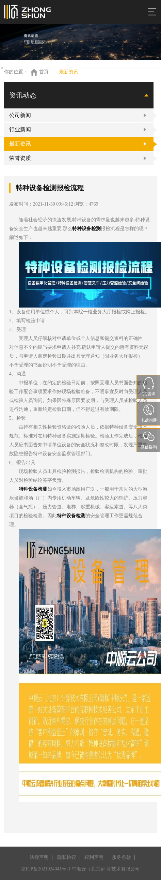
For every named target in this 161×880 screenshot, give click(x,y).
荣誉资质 (20, 158)
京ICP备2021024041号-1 (45, 868)
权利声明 (93, 857)
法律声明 (39, 857)
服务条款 (121, 857)
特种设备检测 (86, 228)
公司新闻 (20, 115)
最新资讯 (68, 71)
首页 (44, 71)
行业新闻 (20, 129)
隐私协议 (66, 857)
